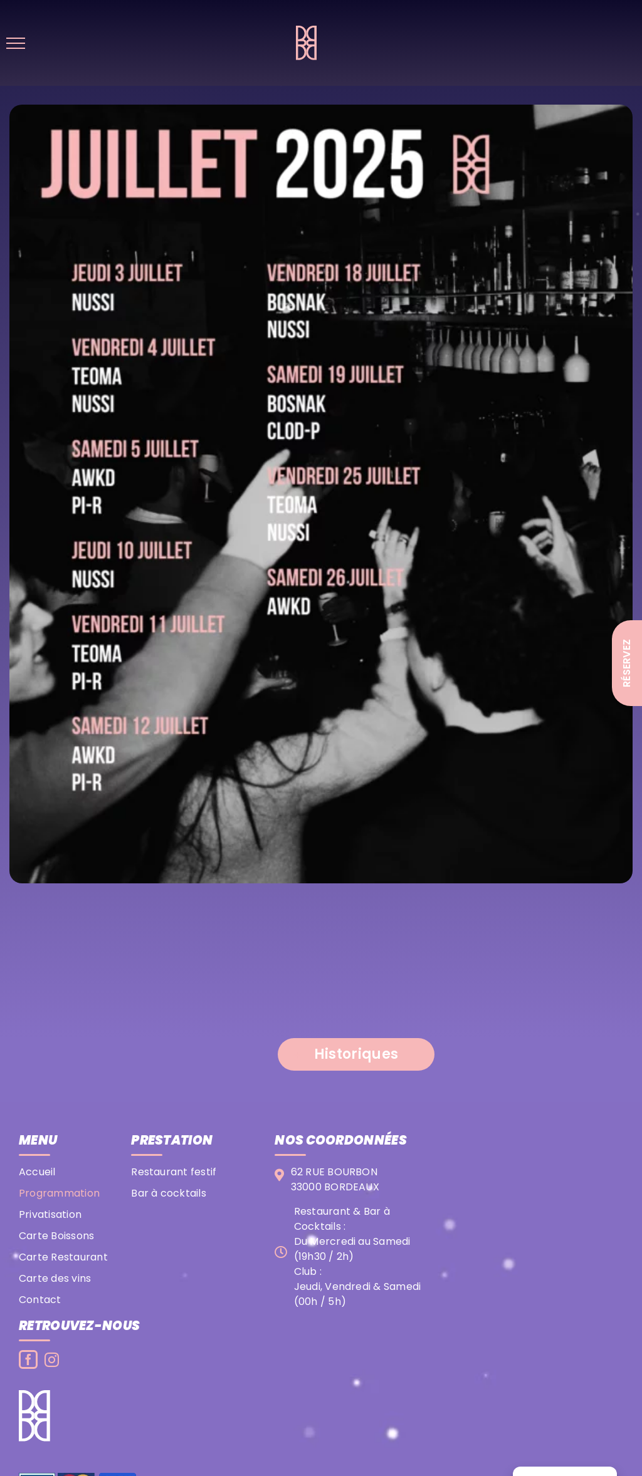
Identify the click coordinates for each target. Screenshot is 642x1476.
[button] (356, 1054)
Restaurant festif (173, 1172)
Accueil (37, 1172)
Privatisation (50, 1214)
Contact (40, 1299)
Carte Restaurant (63, 1257)
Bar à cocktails (168, 1193)
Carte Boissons (56, 1236)
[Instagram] (52, 1360)
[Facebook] (28, 1359)
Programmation (59, 1193)
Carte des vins (55, 1278)
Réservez (626, 663)
